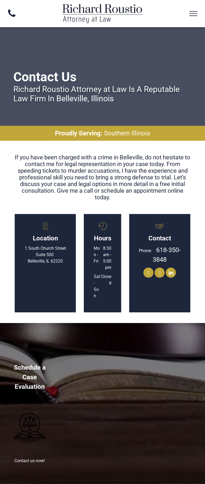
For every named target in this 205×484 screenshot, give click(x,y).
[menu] (193, 14)
